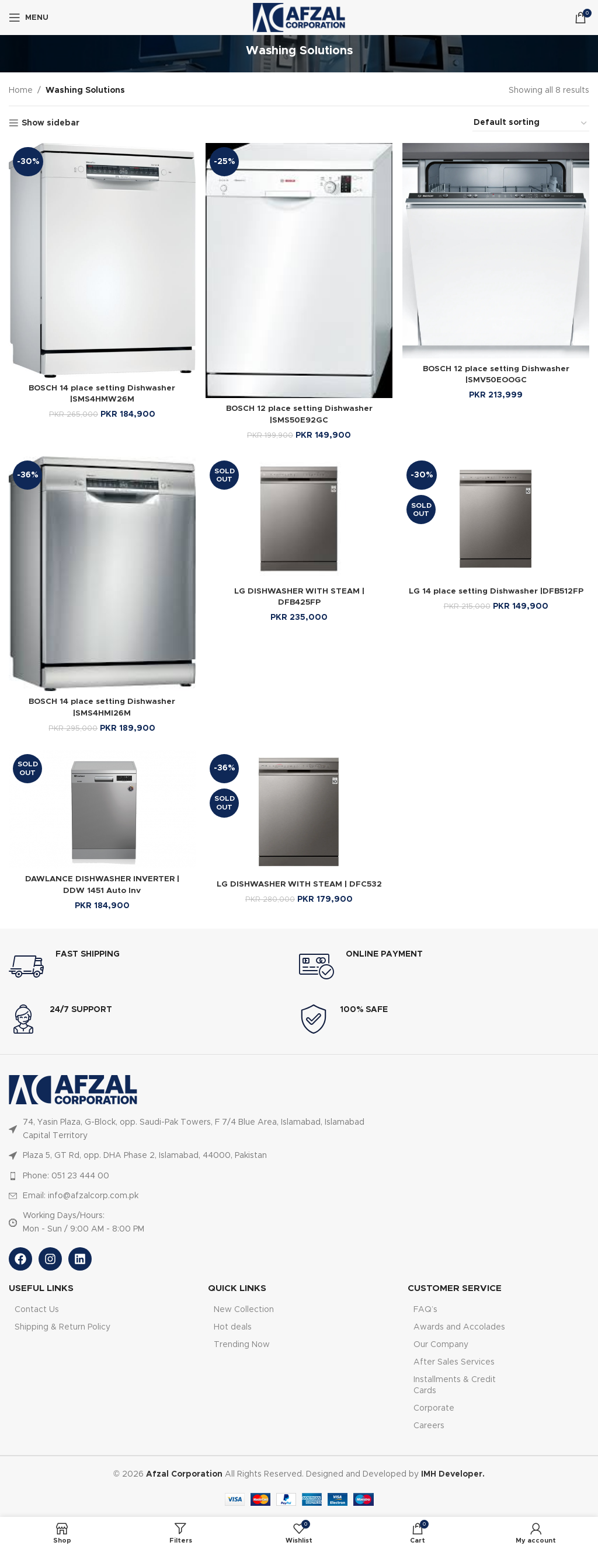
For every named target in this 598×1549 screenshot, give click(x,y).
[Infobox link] (154, 966)
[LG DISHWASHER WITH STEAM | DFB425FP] (299, 518)
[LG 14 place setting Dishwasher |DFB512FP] (496, 518)
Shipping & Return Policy (62, 1327)
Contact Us (37, 1309)
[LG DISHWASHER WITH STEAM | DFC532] (299, 811)
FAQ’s (425, 1309)
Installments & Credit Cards (454, 1385)
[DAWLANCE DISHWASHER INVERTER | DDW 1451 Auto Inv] (101, 809)
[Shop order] (530, 123)
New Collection (244, 1309)
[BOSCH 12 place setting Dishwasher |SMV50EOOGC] (496, 250)
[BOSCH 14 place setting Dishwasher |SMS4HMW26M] (101, 259)
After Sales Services (454, 1362)
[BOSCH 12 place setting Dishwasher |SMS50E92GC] (299, 269)
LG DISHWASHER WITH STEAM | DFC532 (299, 884)
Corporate (433, 1408)
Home (21, 90)
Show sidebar (50, 123)
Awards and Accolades (459, 1327)
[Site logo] (299, 17)
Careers (428, 1426)
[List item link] (200, 1129)
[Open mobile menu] (28, 17)
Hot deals (233, 1327)
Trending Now (242, 1345)
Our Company (440, 1345)
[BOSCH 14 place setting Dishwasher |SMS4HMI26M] (101, 573)
